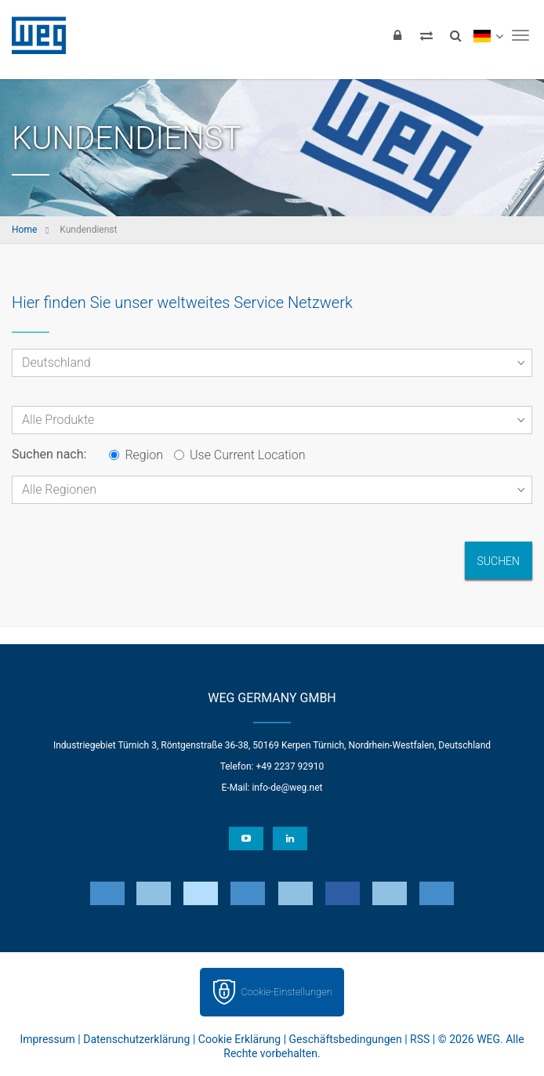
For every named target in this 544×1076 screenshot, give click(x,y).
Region (136, 454)
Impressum (47, 1039)
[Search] (455, 35)
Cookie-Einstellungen (286, 992)
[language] (488, 35)
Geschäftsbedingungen (345, 1039)
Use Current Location (239, 454)
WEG (33, 35)
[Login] (397, 35)
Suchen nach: (49, 454)
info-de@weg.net (287, 787)
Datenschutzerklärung (136, 1039)
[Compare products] (426, 35)
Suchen (498, 561)
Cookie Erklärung (239, 1039)
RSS (420, 1039)
